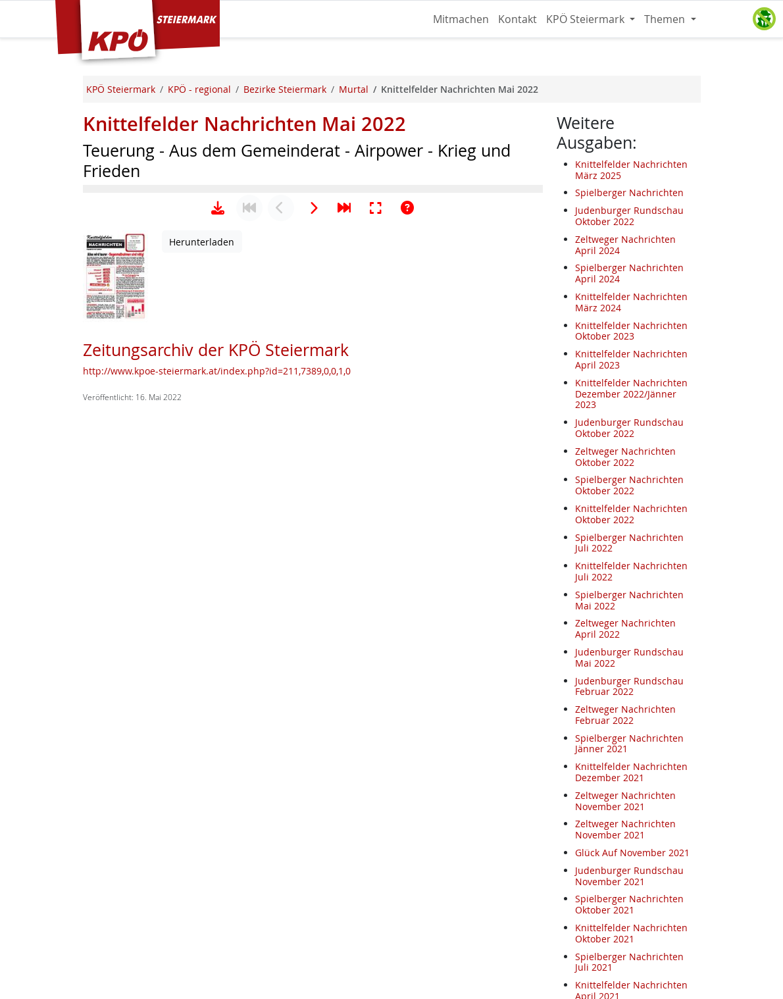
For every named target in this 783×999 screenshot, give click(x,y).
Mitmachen (461, 19)
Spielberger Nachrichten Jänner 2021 (629, 744)
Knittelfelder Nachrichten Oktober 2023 (631, 331)
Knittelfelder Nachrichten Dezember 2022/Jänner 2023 (631, 393)
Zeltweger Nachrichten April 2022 (625, 628)
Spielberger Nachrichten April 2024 (629, 273)
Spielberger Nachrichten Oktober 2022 (629, 485)
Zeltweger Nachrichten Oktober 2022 (625, 457)
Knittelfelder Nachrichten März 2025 (631, 170)
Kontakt (517, 19)
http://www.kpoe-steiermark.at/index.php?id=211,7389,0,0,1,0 (217, 782)
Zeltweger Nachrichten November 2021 (625, 801)
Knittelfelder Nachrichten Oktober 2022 (631, 514)
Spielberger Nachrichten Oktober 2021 (629, 904)
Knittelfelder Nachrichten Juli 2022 (631, 571)
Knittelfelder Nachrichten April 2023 (631, 359)
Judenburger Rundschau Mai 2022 (629, 657)
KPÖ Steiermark (586, 19)
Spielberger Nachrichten (629, 192)
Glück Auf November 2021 (632, 852)
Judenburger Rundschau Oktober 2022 (629, 216)
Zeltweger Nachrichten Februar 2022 (625, 715)
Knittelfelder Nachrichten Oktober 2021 (631, 933)
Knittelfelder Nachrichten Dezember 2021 (631, 772)
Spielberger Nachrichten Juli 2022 (629, 543)
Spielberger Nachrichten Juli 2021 (629, 962)
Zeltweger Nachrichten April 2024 (625, 245)
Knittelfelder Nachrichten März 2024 (631, 302)
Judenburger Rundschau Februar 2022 (629, 686)
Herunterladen (201, 653)
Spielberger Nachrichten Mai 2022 (629, 600)
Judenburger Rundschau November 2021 (629, 876)
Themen (666, 19)
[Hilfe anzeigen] (407, 619)
